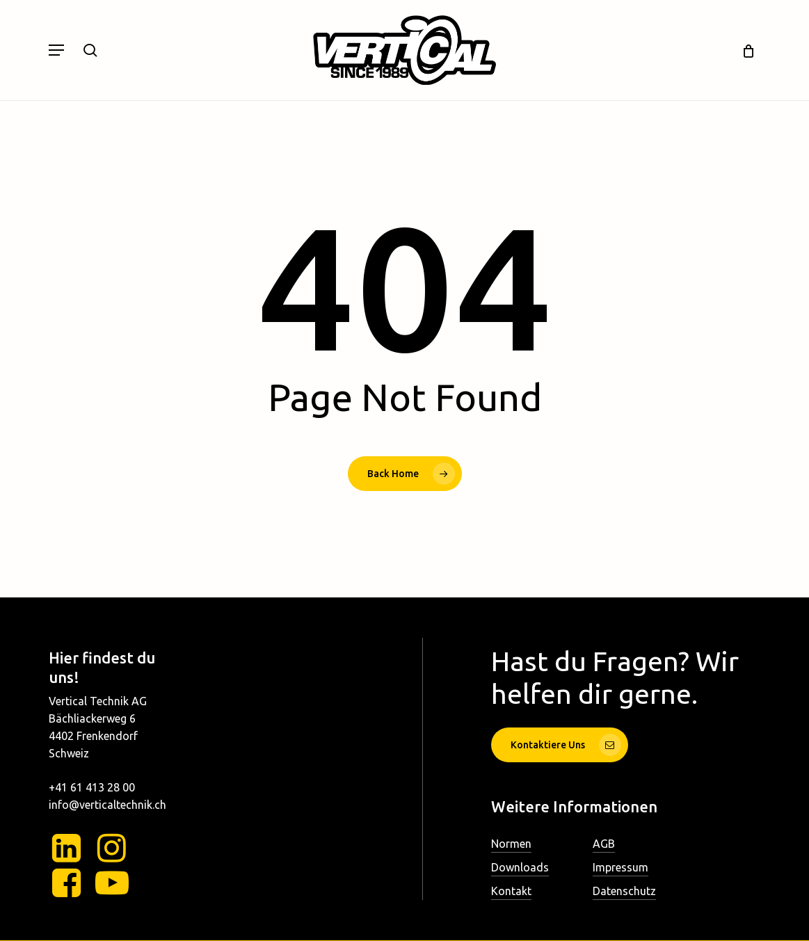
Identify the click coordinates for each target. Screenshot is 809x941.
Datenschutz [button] (624, 891)
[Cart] (743, 50)
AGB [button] (604, 843)
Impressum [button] (620, 867)
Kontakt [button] (511, 891)
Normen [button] (511, 843)
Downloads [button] (520, 867)
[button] (56, 50)
